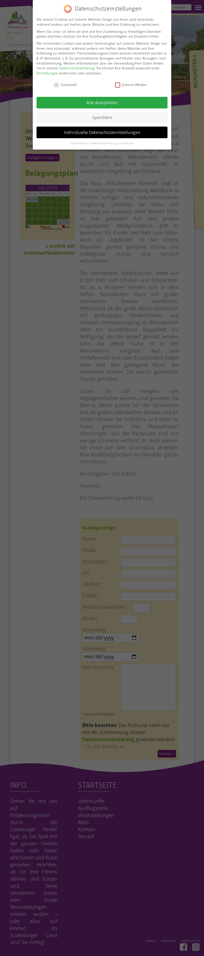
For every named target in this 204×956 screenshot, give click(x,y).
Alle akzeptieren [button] (102, 102)
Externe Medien (131, 84)
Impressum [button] (127, 143)
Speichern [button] (102, 117)
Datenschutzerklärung (76, 68)
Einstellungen (47, 73)
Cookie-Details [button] (79, 143)
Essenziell (65, 84)
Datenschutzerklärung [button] (104, 143)
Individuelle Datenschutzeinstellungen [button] (102, 132)
